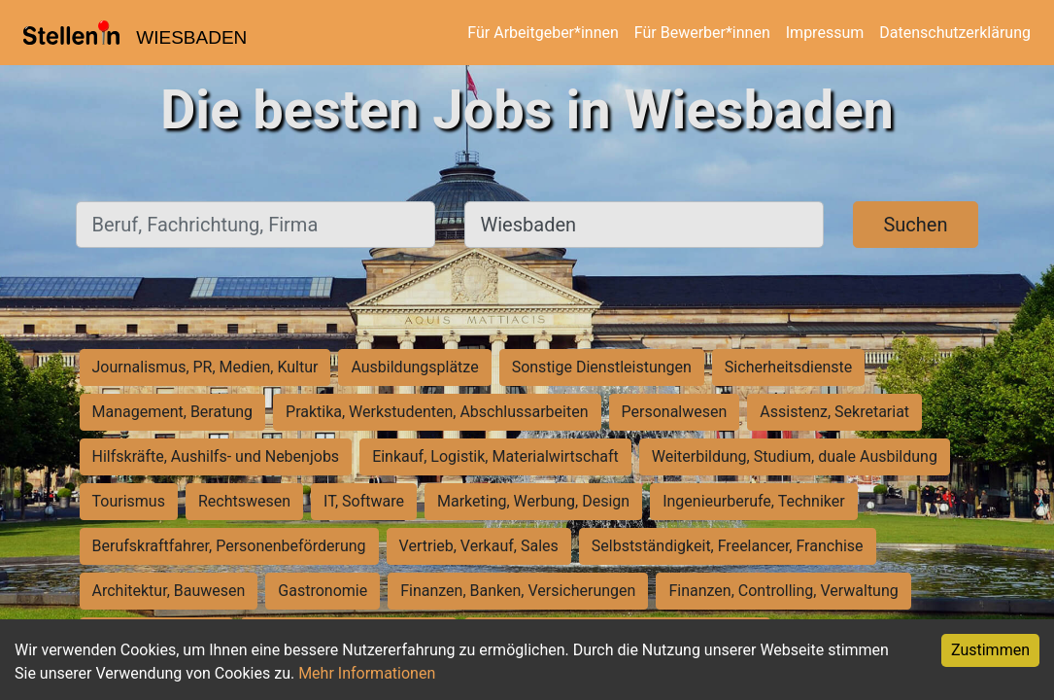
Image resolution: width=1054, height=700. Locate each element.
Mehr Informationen (366, 673)
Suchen (915, 224)
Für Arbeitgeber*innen (542, 32)
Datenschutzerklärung (955, 32)
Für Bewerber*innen (702, 32)
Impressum (825, 32)
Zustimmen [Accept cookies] (990, 650)
